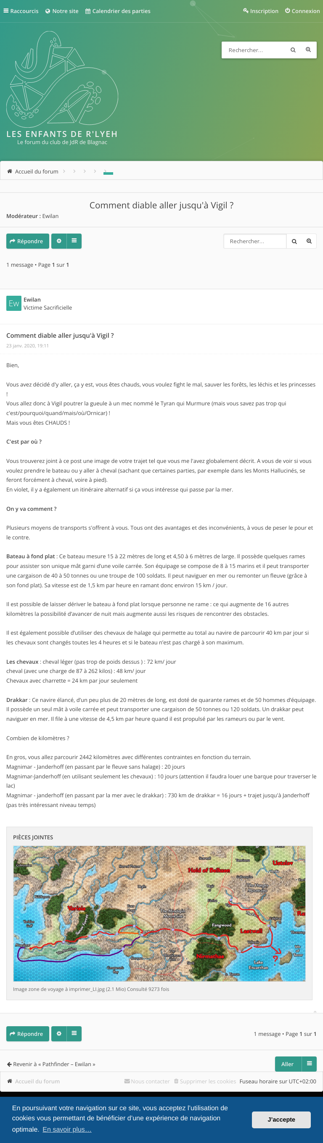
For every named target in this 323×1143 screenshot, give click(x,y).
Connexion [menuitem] (306, 11)
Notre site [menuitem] (61, 11)
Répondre (30, 241)
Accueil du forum (37, 1081)
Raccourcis (25, 11)
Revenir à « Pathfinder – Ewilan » (54, 1064)
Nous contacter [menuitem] (150, 1081)
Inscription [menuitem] (264, 11)
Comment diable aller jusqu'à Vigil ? (161, 205)
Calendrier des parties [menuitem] (118, 11)
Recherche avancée (308, 50)
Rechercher (293, 50)
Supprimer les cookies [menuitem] (208, 1081)
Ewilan (50, 216)
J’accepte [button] (281, 1120)
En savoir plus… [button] (67, 1129)
